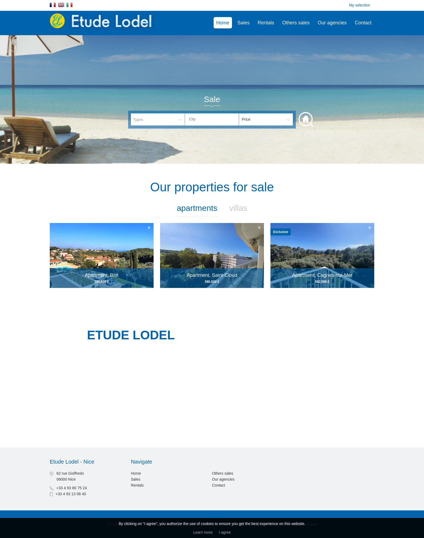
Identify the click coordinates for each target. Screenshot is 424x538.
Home (222, 22)
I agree (225, 532)
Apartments (197, 208)
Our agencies (332, 22)
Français (53, 5)
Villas (238, 208)
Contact (363, 22)
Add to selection (149, 227)
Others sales (296, 22)
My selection (359, 5)
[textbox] (216, 119)
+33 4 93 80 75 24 (71, 488)
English (61, 5)
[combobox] (212, 119)
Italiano (69, 5)
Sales (243, 22)
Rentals (266, 22)
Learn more (203, 532)
